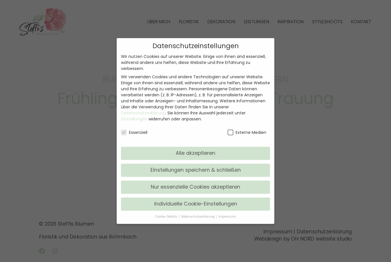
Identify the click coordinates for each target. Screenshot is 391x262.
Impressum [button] (227, 216)
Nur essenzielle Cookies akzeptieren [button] (195, 186)
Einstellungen (134, 119)
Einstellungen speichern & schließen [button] (195, 170)
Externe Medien (247, 132)
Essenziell (134, 132)
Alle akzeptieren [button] (195, 153)
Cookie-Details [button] (166, 216)
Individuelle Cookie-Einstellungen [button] (195, 203)
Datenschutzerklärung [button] (198, 216)
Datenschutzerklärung (143, 113)
